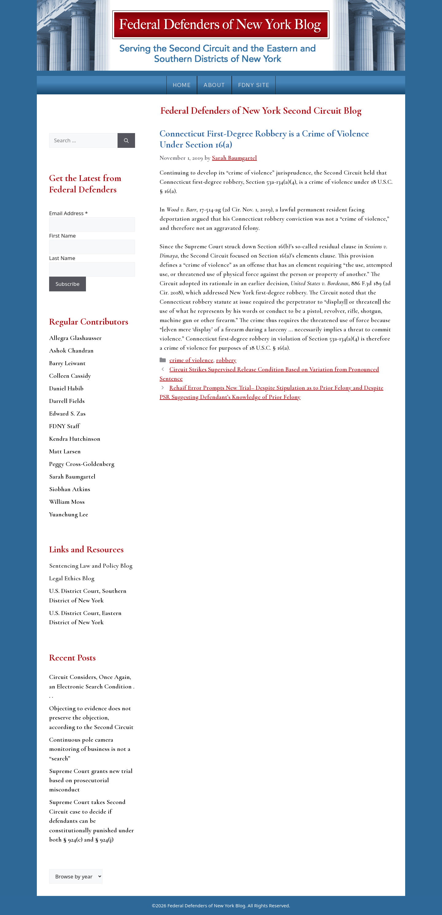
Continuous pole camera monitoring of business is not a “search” (89, 749)
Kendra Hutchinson (74, 439)
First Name (62, 235)
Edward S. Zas (67, 413)
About (214, 85)
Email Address (68, 213)
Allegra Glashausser (75, 338)
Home (182, 85)
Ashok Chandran (71, 350)
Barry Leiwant (67, 363)
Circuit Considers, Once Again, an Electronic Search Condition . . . (91, 686)
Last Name (62, 258)
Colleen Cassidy (70, 376)
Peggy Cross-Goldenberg (81, 464)
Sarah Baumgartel (72, 476)
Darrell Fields (67, 401)
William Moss (67, 502)
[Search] (126, 140)
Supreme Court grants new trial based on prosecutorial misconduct (91, 780)
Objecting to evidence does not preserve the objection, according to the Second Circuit (91, 717)
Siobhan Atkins (69, 489)
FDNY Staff (64, 426)
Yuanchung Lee (68, 514)
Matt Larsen (65, 451)
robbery (226, 360)
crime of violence (191, 360)
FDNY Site (253, 85)
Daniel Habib (66, 388)
